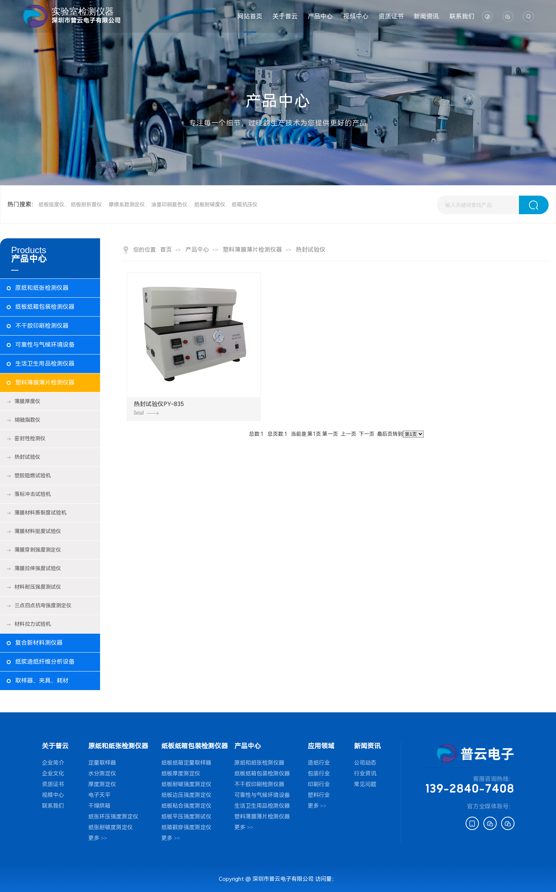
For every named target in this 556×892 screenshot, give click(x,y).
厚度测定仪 (102, 784)
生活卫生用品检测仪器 (45, 363)
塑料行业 (319, 795)
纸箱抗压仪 (245, 205)
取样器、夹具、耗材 (42, 680)
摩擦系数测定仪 (127, 205)
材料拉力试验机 (32, 624)
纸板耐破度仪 (209, 205)
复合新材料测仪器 (39, 642)
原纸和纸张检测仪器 (42, 287)
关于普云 (285, 16)
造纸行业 (319, 762)
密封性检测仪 (30, 438)
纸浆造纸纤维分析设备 (45, 661)
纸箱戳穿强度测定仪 (186, 827)
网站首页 (249, 16)
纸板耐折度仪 (86, 205)
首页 (166, 250)
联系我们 (461, 16)
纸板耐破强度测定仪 (186, 784)
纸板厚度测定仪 (180, 773)
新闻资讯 (426, 16)
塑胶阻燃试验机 (32, 475)
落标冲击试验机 (32, 494)
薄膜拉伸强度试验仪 (37, 568)
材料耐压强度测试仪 (37, 587)
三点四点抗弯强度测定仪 (43, 605)
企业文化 (53, 773)
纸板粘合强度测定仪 (186, 806)
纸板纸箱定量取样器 (186, 762)
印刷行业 (319, 784)
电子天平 (99, 795)
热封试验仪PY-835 (159, 408)
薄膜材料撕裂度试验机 (40, 513)
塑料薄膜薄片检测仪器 (45, 382)
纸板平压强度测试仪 (186, 816)
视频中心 (355, 16)
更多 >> (97, 838)
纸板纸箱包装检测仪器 (45, 306)
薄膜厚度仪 (27, 401)
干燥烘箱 (99, 806)
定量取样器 (102, 762)
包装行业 (319, 773)
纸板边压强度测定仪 (186, 795)
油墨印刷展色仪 (169, 205)
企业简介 (53, 762)
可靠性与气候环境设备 (45, 344)
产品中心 (320, 16)
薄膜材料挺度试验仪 (37, 531)
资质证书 (391, 16)
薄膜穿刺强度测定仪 (37, 550)
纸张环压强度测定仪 (113, 816)
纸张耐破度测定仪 (110, 827)
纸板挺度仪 (51, 205)
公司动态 (365, 762)
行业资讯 (365, 773)
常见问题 (365, 784)
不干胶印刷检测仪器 (42, 325)
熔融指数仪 (27, 420)
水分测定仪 (102, 773)
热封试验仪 (27, 457)
